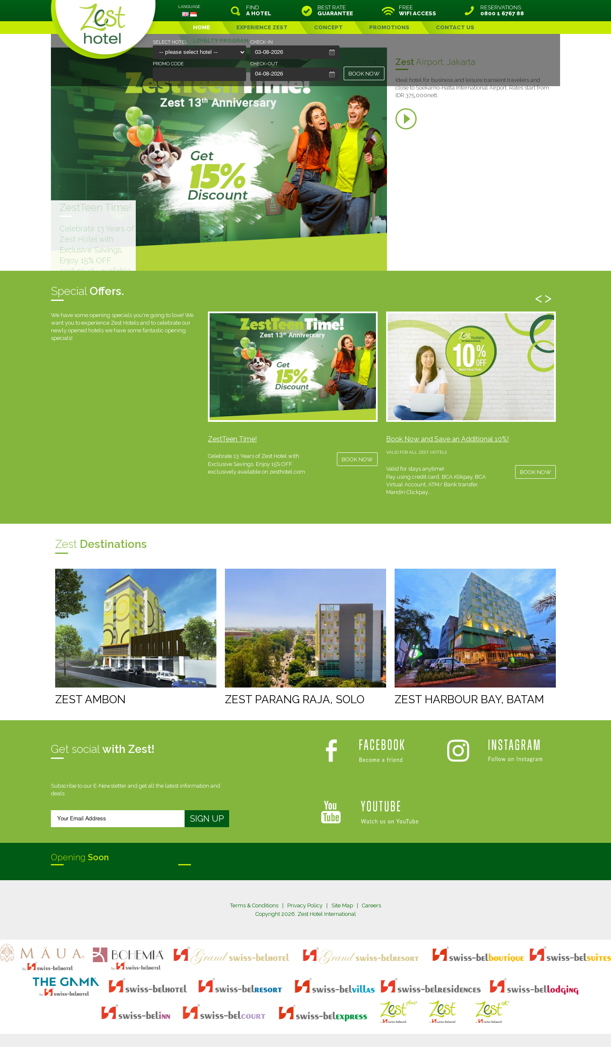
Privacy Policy (304, 905)
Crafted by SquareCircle (354, 1030)
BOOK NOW (364, 73)
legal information (309, 1023)
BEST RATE (335, 11)
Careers (371, 905)
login (337, 1023)
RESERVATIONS (502, 11)
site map (277, 1023)
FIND (258, 11)
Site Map (342, 905)
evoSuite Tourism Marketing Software (278, 1030)
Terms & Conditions (254, 905)
